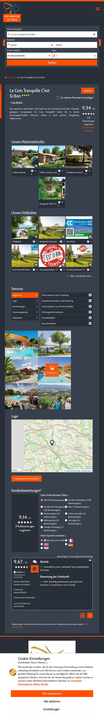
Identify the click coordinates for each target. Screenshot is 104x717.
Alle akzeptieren (52, 693)
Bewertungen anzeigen (88, 129)
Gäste (54, 50)
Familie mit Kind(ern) (79, 477)
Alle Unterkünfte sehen (79, 276)
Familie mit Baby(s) (53, 504)
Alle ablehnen (52, 701)
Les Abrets (16, 102)
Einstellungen (52, 709)
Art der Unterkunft (13, 50)
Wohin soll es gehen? (14, 29)
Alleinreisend (51, 497)
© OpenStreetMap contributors (78, 446)
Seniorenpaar (52, 491)
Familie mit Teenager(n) (54, 484)
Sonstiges (74, 497)
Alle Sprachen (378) (56, 515)
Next (90, 590)
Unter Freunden (77, 491)
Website (87, 90)
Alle (54, 475)
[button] (52, 418)
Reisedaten (11, 40)
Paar (78, 482)
